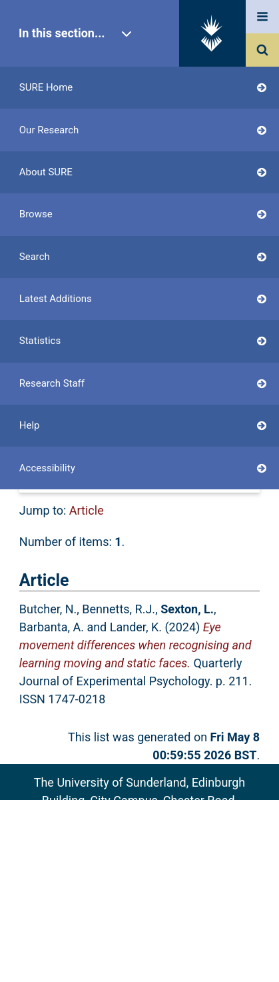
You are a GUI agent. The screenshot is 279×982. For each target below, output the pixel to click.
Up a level (51, 406)
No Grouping (197, 481)
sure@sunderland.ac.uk (157, 836)
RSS (240, 424)
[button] (87, 452)
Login (59, 340)
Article (86, 510)
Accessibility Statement (139, 910)
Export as (44, 424)
